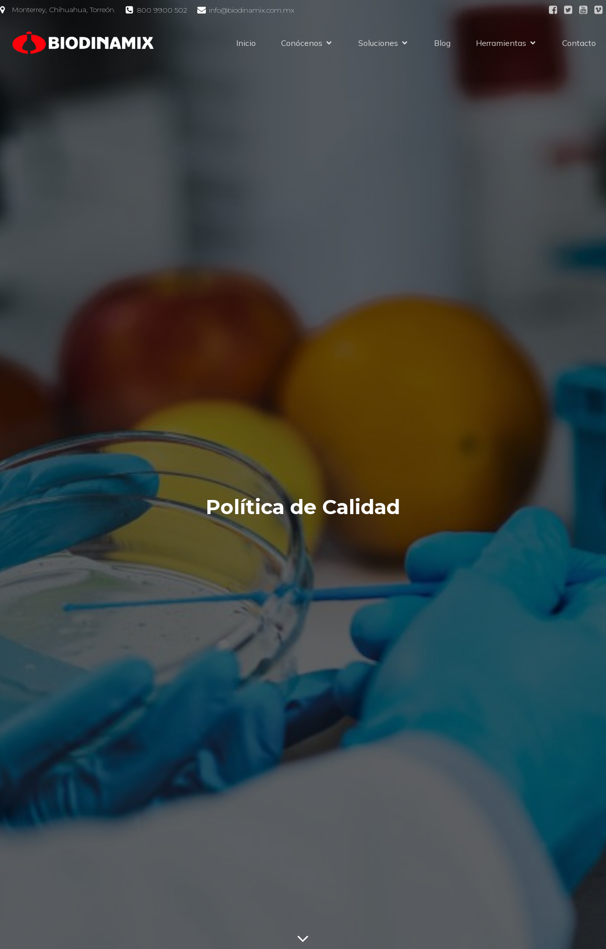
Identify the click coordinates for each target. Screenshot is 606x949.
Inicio (246, 43)
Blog (442, 43)
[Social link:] (568, 10)
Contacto (579, 43)
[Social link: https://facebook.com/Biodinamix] (553, 10)
